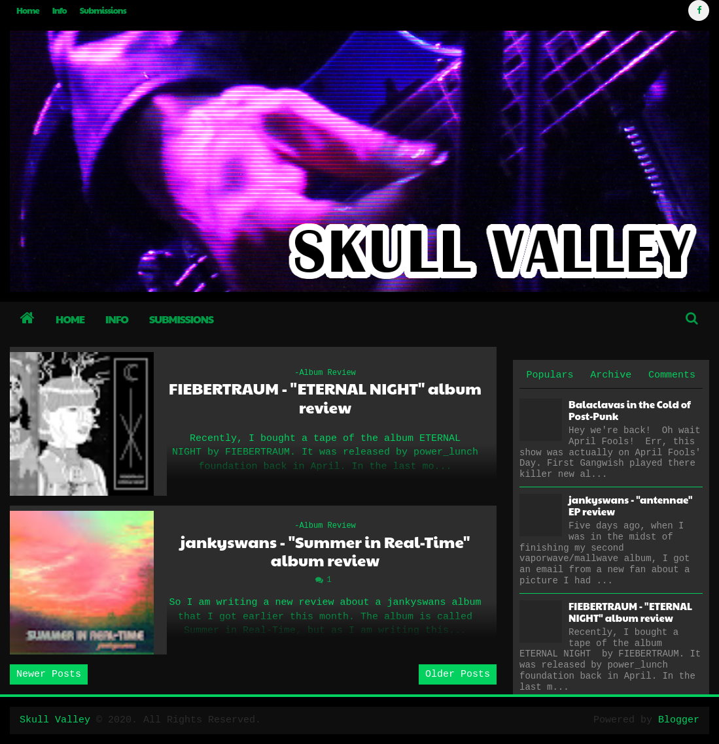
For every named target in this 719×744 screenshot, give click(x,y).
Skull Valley (55, 720)
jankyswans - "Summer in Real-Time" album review (325, 551)
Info (59, 10)
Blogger (678, 720)
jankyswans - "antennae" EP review (630, 505)
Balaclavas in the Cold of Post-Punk (630, 410)
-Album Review (325, 373)
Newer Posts (48, 674)
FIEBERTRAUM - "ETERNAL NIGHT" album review (325, 398)
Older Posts (457, 674)
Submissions (103, 10)
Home (27, 10)
